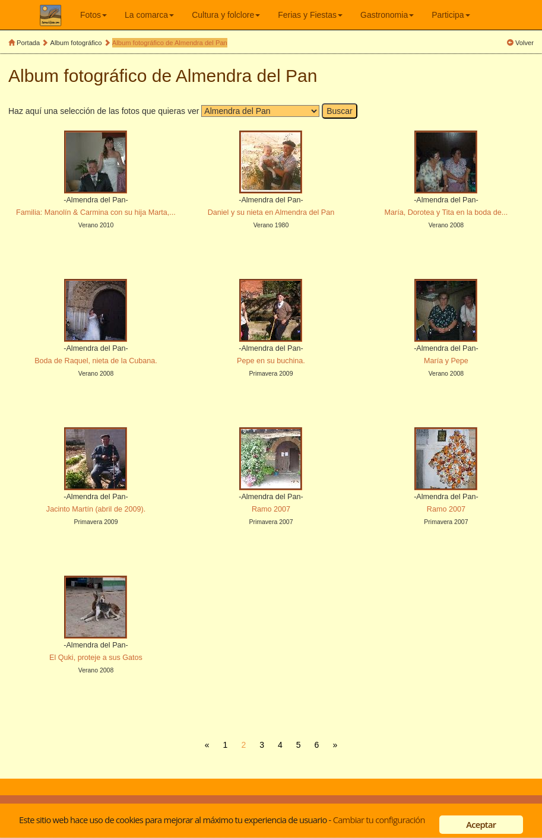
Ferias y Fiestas (310, 15)
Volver (524, 42)
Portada (28, 42)
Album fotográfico (76, 42)
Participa (451, 15)
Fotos (93, 15)
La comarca (149, 15)
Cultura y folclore (226, 15)
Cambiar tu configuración (379, 820)
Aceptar (481, 824)
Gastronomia (387, 15)
